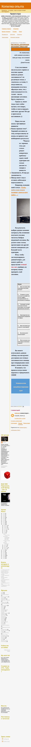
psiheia (4, 442)
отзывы (2, 620)
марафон (3, 614)
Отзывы (15, 31)
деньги (2, 606)
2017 (4, 521)
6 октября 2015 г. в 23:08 (20, 418)
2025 (4, 513)
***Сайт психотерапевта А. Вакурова (5, 579)
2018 (4, 520)
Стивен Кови (4, 602)
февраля (6, 547)
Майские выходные (6, 543)
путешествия (4, 629)
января (5, 548)
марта (5, 546)
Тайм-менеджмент (5, 603)
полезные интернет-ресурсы (5, 624)
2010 (4, 555)
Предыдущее (26, 423)
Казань (2, 597)
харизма (3, 638)
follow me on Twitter (7, 650)
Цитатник (12, 34)
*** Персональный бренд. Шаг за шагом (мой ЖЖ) (5, 571)
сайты (2, 631)
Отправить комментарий (16, 420)
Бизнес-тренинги (6, 31)
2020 (4, 517)
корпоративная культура (4, 610)
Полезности (5, 34)
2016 (4, 522)
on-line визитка (4, 596)
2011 (4, 554)
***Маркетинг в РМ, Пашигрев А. (5, 586)
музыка (2, 618)
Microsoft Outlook (5, 594)
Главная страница (6, 28)
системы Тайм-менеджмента (4, 635)
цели (2, 639)
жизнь (2, 607)
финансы (3, 637)
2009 (4, 556)
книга (2, 608)
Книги (20, 31)
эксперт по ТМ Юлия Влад (4, 641)
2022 (4, 516)
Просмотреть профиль (4, 467)
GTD (2, 592)
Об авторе (16, 28)
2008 (4, 558)
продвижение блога (5, 627)
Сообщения (5, 739)
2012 (4, 552)
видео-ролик (4, 605)
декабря (5, 525)
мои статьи (3, 615)
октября (5, 527)
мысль (2, 619)
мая (5, 532)
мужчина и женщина (3, 617)
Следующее (14, 423)
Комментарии (6, 741)
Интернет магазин (14, 37)
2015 (4, 524)
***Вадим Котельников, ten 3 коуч (5, 583)
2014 (4, 550)
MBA (2, 593)
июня (5, 531)
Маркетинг (3, 598)
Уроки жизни (5, 37)
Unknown (17, 413)
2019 (4, 518)
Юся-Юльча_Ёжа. (6, 535)
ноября (5, 526)
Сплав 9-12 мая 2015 (6, 541)
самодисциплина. (5, 632)
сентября (6, 529)
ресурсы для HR (4, 630)
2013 (4, 551)
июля (5, 530)
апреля (5, 545)
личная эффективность (4, 612)
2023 (4, 514)
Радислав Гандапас (5, 600)
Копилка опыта (13, 6)
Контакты (19, 34)
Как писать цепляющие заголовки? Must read (20, 45)
